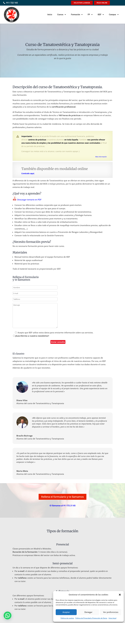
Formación (77, 14)
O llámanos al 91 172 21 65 (63, 505)
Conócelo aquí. (28, 173)
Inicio (49, 14)
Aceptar (66, 612)
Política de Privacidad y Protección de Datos (91, 618)
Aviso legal (112, 618)
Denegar (88, 612)
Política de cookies (67, 618)
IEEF (101, 14)
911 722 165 (12, 3)
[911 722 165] (4, 3)
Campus (114, 14)
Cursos (61, 14)
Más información (101, 157)
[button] (120, 594)
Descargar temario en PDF (27, 199)
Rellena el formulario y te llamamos (62, 496)
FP (90, 14)
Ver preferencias (110, 612)
